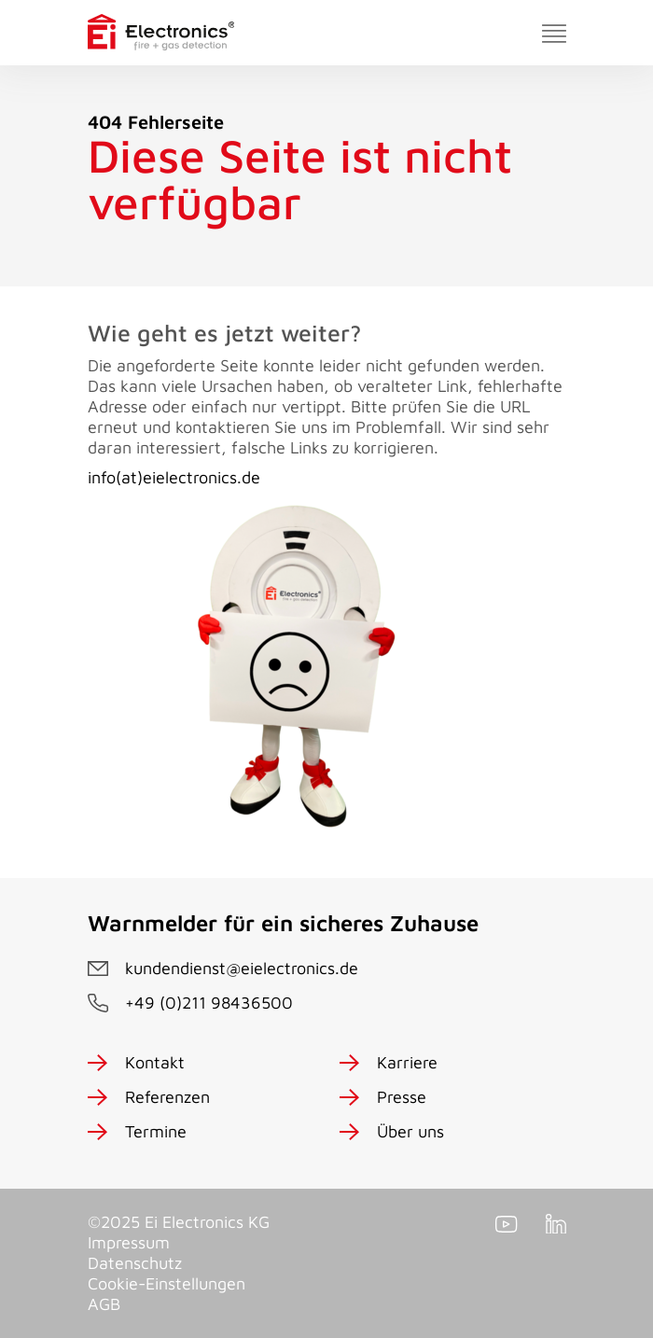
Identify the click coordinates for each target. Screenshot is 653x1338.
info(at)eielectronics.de (174, 477)
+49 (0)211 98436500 (209, 1002)
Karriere (407, 1062)
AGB (104, 1304)
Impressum (129, 1242)
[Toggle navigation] (554, 33)
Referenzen (167, 1097)
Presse (401, 1097)
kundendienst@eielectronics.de (241, 968)
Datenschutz (135, 1263)
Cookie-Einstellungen (166, 1283)
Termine (156, 1131)
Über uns (410, 1131)
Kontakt (155, 1062)
